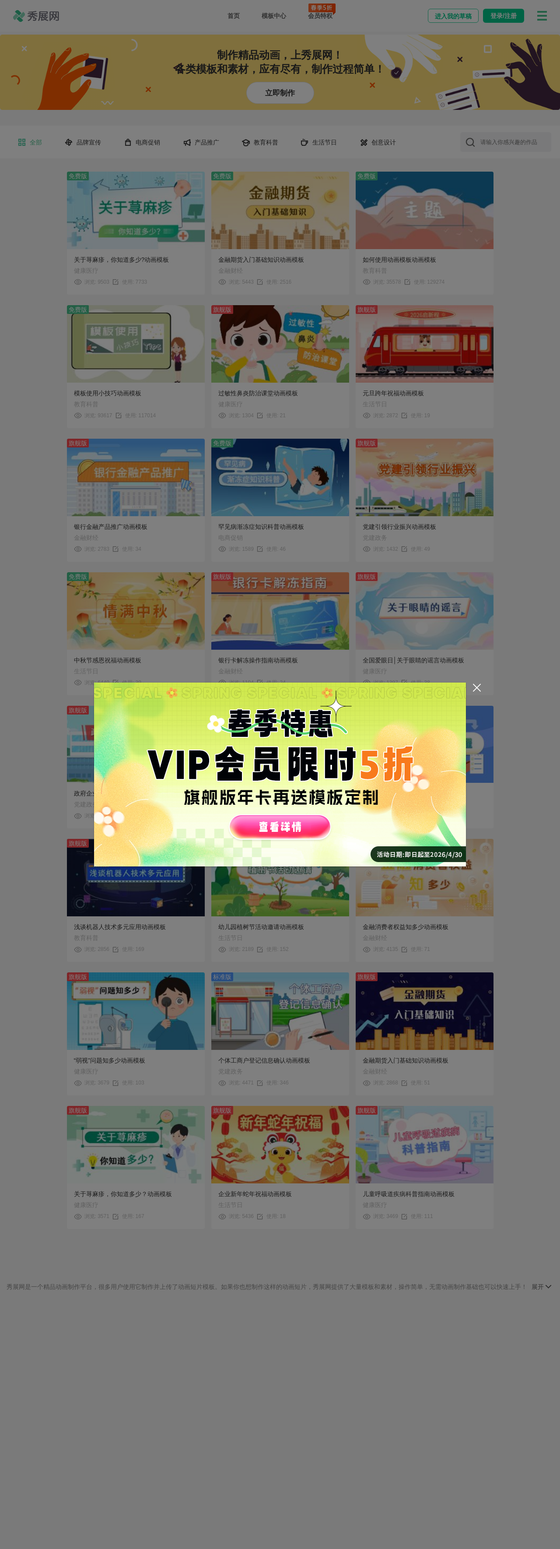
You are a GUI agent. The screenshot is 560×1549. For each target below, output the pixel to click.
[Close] (476, 687)
